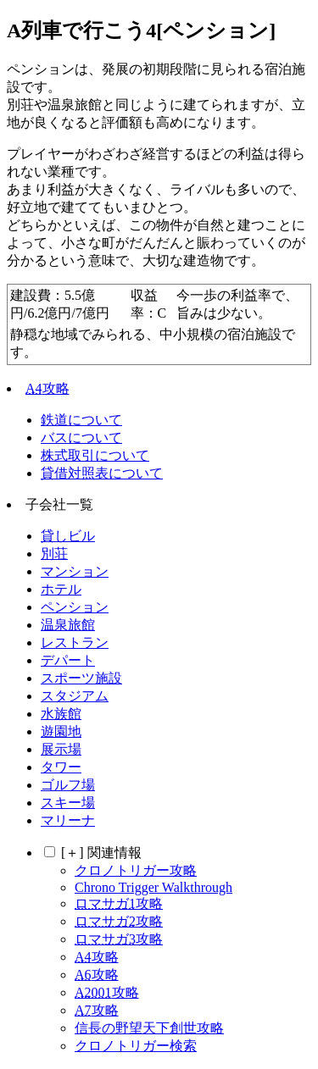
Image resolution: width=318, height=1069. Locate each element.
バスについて (81, 437)
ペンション (75, 607)
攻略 (47, 388)
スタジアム (75, 696)
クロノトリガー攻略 (136, 870)
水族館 (61, 713)
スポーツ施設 (81, 678)
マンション (75, 571)
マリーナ (68, 820)
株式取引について (95, 455)
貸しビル (68, 536)
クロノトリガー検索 (136, 1046)
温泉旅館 (68, 625)
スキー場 (68, 802)
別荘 (54, 553)
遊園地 (61, 731)
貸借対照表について (102, 473)
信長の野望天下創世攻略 (149, 1028)
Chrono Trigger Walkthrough (153, 887)
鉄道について (81, 420)
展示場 (61, 749)
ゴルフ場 (68, 785)
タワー (61, 767)
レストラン (75, 642)
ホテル (61, 589)
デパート (68, 660)
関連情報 (101, 852)
